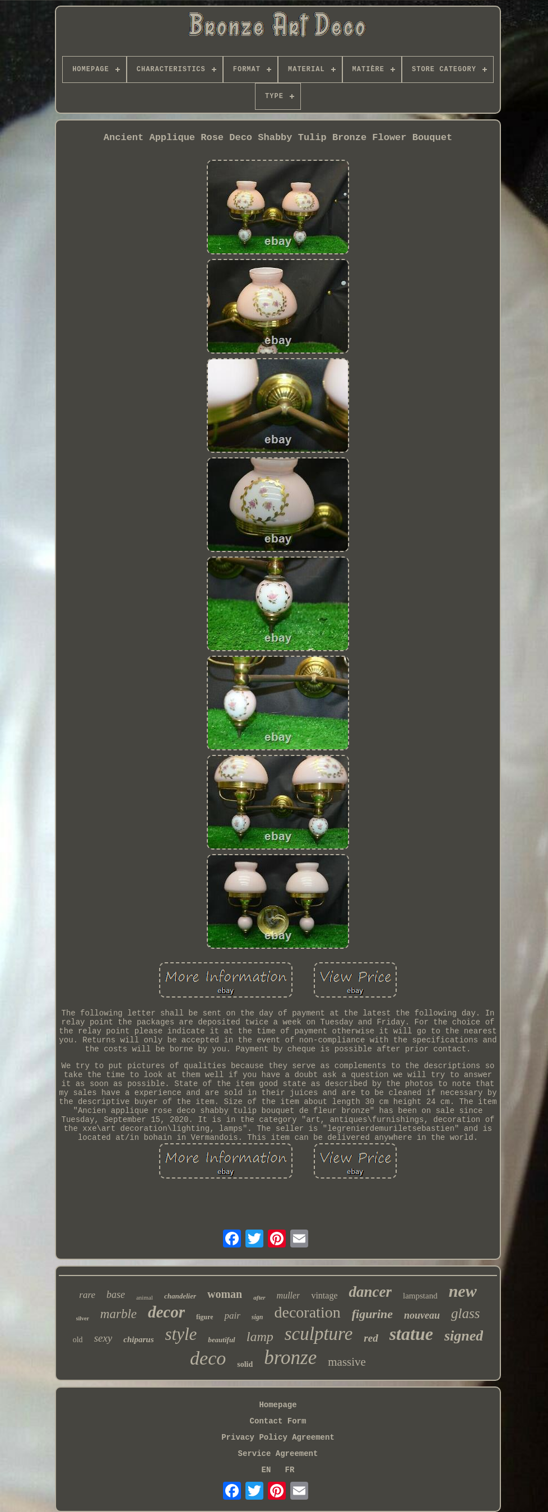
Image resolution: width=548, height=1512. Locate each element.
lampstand (420, 1295)
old (78, 1339)
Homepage (277, 1404)
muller (288, 1295)
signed (463, 1336)
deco (208, 1358)
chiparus (138, 1339)
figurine (372, 1314)
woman (224, 1294)
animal (144, 1297)
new (463, 1291)
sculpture (319, 1334)
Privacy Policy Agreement (278, 1437)
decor (166, 1312)
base (115, 1294)
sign (257, 1317)
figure (204, 1317)
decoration (308, 1312)
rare (87, 1295)
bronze (290, 1358)
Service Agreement (278, 1453)
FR (290, 1469)
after (259, 1297)
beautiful (221, 1339)
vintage (324, 1295)
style (181, 1334)
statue (411, 1334)
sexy (103, 1338)
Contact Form (278, 1421)
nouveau (422, 1315)
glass (465, 1313)
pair (232, 1315)
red (371, 1338)
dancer (370, 1291)
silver (82, 1318)
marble (118, 1314)
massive (347, 1362)
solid (245, 1364)
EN (266, 1469)
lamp (260, 1336)
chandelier (180, 1296)
